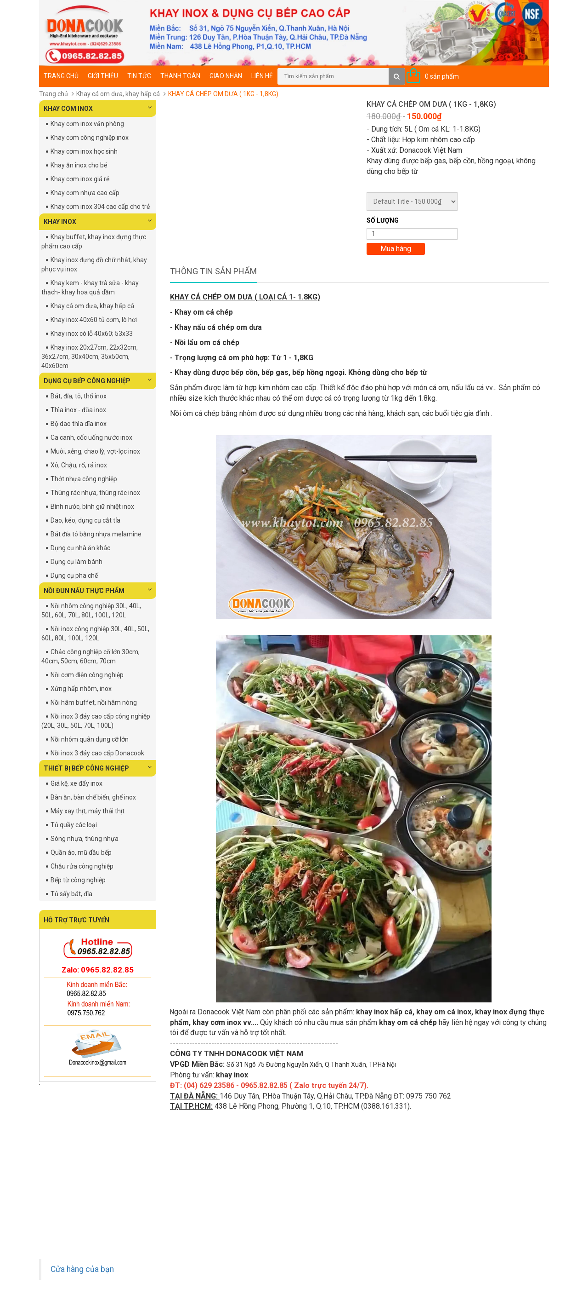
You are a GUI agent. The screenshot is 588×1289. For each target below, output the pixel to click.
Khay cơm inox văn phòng (87, 123)
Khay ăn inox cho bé (79, 165)
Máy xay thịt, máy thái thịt (87, 811)
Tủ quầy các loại (74, 825)
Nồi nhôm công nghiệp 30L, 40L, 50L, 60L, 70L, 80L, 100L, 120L (91, 610)
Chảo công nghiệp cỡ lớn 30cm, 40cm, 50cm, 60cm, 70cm (90, 656)
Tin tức (139, 76)
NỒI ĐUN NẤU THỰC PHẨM (98, 590)
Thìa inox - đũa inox (78, 410)
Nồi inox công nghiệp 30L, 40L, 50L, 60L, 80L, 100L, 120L (95, 633)
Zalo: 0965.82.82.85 (98, 969)
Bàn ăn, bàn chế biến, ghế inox (93, 797)
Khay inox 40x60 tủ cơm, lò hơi (94, 319)
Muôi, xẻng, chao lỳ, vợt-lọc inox (95, 451)
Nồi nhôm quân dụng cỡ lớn (90, 739)
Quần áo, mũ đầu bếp (81, 852)
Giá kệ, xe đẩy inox (76, 783)
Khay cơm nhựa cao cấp (85, 192)
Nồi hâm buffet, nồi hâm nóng (94, 702)
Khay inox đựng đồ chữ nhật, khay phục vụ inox (94, 264)
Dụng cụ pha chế (74, 575)
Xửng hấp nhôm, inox (81, 688)
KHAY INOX (98, 221)
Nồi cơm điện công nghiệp (87, 675)
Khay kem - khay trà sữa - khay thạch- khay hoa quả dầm (90, 287)
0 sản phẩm (442, 76)
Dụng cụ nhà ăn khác (80, 548)
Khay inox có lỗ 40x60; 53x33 (92, 333)
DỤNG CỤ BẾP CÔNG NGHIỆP (98, 380)
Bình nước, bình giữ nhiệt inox (92, 506)
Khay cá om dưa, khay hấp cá (118, 94)
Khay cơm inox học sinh (84, 151)
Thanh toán (180, 76)
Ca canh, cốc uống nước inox (91, 437)
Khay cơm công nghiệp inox (90, 137)
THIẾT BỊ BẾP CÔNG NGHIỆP (98, 768)
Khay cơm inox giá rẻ (80, 179)
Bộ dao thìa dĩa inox (79, 423)
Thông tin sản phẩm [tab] (213, 271)
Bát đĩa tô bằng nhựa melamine (96, 534)
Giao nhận (225, 76)
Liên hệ (262, 76)
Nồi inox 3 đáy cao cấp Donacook (97, 753)
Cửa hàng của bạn (82, 1269)
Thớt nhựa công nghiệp (84, 479)
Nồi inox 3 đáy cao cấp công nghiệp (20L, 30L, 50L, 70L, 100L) (95, 721)
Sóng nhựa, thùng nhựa (85, 838)
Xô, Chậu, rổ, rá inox (79, 465)
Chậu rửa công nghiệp (82, 866)
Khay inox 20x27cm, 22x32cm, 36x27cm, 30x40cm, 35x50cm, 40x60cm (89, 356)
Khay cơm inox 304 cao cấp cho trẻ (100, 206)
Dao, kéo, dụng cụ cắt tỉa (85, 520)
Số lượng (383, 220)
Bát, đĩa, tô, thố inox (79, 396)
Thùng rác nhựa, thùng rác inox (95, 492)
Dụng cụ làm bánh (76, 561)
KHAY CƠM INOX (98, 108)
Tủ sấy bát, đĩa (71, 894)
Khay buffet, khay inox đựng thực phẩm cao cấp (93, 241)
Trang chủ (61, 76)
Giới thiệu (103, 76)
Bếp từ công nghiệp (78, 880)
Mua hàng (395, 248)
